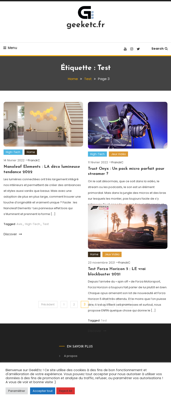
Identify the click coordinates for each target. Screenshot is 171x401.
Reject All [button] (65, 391)
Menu (10, 47)
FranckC (34, 160)
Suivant (124, 304)
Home (31, 152)
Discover (13, 234)
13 (109, 304)
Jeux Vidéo (118, 154)
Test (46, 224)
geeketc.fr (86, 25)
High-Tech (13, 152)
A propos (67, 356)
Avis (19, 224)
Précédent (48, 304)
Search (159, 48)
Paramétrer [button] (16, 391)
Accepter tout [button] (43, 391)
